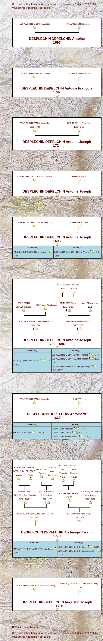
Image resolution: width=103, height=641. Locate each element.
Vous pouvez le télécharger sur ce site (31, 8)
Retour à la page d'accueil (25, 627)
